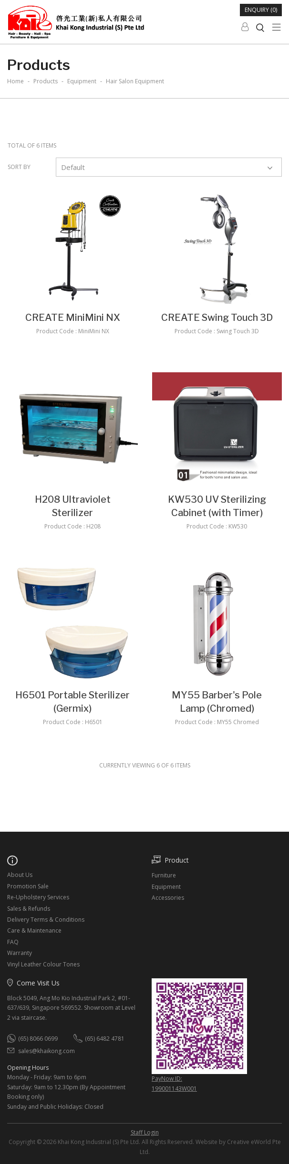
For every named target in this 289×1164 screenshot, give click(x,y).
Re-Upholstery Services (38, 897)
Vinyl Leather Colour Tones (43, 964)
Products (45, 81)
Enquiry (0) (261, 10)
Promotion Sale (28, 886)
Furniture (164, 875)
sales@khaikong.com (46, 1051)
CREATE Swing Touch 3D (217, 317)
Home (15, 81)
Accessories (168, 898)
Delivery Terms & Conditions (45, 919)
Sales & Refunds (28, 909)
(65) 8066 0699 (38, 1039)
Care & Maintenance (34, 930)
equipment (81, 81)
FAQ (13, 942)
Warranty (19, 953)
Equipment (166, 887)
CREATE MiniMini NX (72, 317)
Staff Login (145, 1132)
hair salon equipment (135, 81)
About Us (19, 875)
